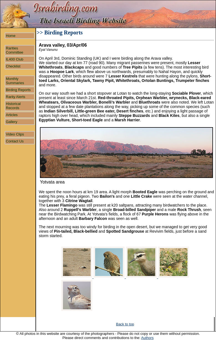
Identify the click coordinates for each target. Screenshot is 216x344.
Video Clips (15, 134)
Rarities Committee (14, 50)
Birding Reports (18, 90)
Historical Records (13, 106)
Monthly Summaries (15, 81)
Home (11, 36)
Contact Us (15, 141)
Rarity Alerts (15, 97)
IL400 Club (14, 59)
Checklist (13, 66)
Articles (12, 115)
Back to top (125, 324)
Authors (147, 338)
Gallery (11, 122)
